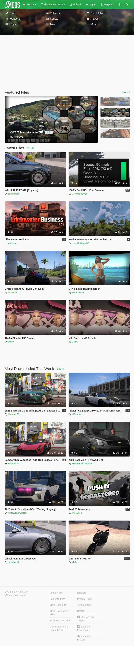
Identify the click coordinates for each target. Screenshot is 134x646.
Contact (81, 592)
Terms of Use (84, 605)
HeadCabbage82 (80, 243)
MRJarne (12, 292)
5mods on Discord (84, 638)
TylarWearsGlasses (17, 513)
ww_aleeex (77, 513)
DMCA (80, 611)
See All (126, 92)
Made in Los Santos (15, 595)
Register (107, 4)
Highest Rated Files (60, 620)
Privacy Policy (84, 599)
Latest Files (56, 592)
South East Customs (82, 463)
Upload (75, 4)
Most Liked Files (58, 605)
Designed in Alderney (16, 591)
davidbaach (14, 193)
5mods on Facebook (84, 628)
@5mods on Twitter (85, 619)
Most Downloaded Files (59, 613)
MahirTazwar (78, 292)
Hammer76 (13, 414)
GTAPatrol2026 (79, 193)
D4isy (11, 341)
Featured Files (57, 599)
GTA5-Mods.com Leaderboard (59, 628)
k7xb (74, 562)
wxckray (12, 243)
